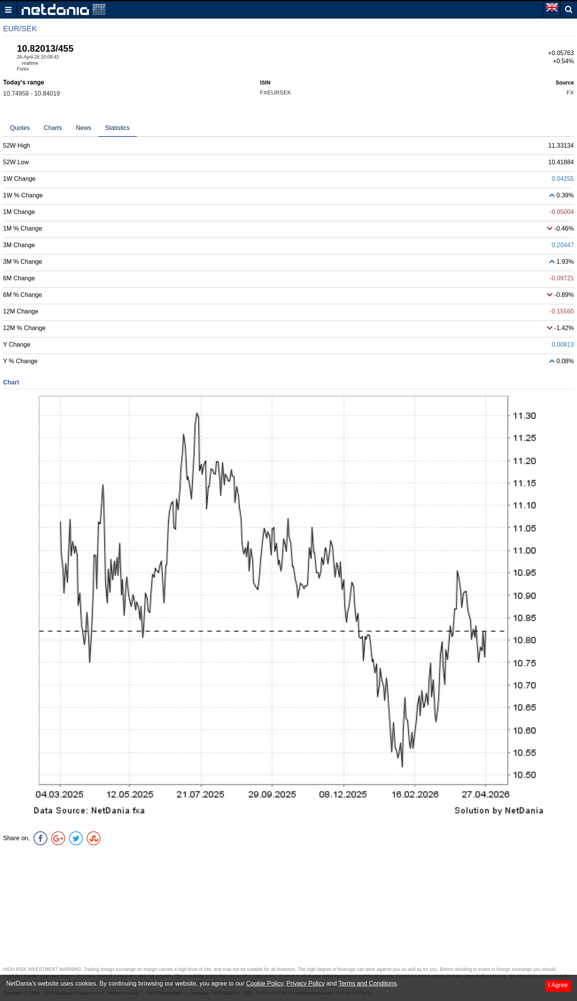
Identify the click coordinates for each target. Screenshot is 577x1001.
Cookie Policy (264, 983)
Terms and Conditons (367, 983)
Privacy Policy (306, 983)
